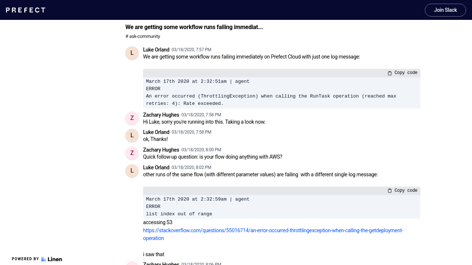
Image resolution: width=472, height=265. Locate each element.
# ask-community (142, 36)
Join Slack (445, 10)
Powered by (37, 259)
